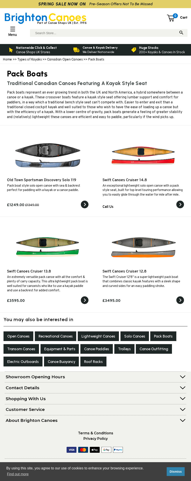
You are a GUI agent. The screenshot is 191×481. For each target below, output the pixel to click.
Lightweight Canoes (105, 336)
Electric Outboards (64, 363)
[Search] (181, 33)
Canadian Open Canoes (65, 59)
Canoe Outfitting (23, 363)
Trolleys (162, 350)
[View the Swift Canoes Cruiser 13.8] (84, 303)
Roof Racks (139, 363)
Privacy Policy (95, 441)
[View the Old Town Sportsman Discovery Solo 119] (84, 207)
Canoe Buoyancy (105, 363)
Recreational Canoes (59, 336)
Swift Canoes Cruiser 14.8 (125, 180)
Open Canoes (20, 336)
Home (7, 59)
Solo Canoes (144, 336)
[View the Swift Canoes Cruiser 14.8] (180, 207)
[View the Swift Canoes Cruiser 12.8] (180, 303)
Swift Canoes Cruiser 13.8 (29, 271)
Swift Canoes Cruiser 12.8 (125, 271)
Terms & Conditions (95, 436)
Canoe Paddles (132, 350)
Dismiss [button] (176, 471)
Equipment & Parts (93, 350)
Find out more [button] (18, 474)
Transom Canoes (52, 350)
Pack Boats (17, 350)
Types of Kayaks (30, 59)
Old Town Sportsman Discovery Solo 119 (41, 180)
